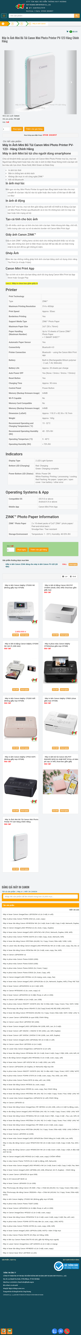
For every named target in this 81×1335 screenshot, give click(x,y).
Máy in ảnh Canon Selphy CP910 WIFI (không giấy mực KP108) (19, 759)
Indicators (15, 454)
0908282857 (13, 1282)
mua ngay (73, 564)
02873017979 (39, 8)
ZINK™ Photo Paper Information (33, 517)
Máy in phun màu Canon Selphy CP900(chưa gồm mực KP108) (57, 646)
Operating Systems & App (28, 492)
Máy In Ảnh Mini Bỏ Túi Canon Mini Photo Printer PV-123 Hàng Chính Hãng (21, 821)
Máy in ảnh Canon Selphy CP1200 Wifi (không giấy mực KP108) (19, 700)
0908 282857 (47, 11)
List (64, 576)
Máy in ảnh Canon (39, 24)
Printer (12, 290)
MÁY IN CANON (30, 892)
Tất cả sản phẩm (8, 892)
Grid (73, 576)
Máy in (19, 892)
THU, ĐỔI (3, 1331)
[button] (9, 82)
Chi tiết (15, 635)
